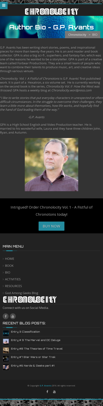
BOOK (9, 266)
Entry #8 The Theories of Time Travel (37, 348)
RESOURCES (13, 286)
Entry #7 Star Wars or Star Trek (33, 357)
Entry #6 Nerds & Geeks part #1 (32, 365)
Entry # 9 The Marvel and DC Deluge (35, 340)
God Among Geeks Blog (21, 293)
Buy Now (51, 226)
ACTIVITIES (13, 279)
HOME (9, 259)
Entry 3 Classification (25, 331)
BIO (7, 272)
